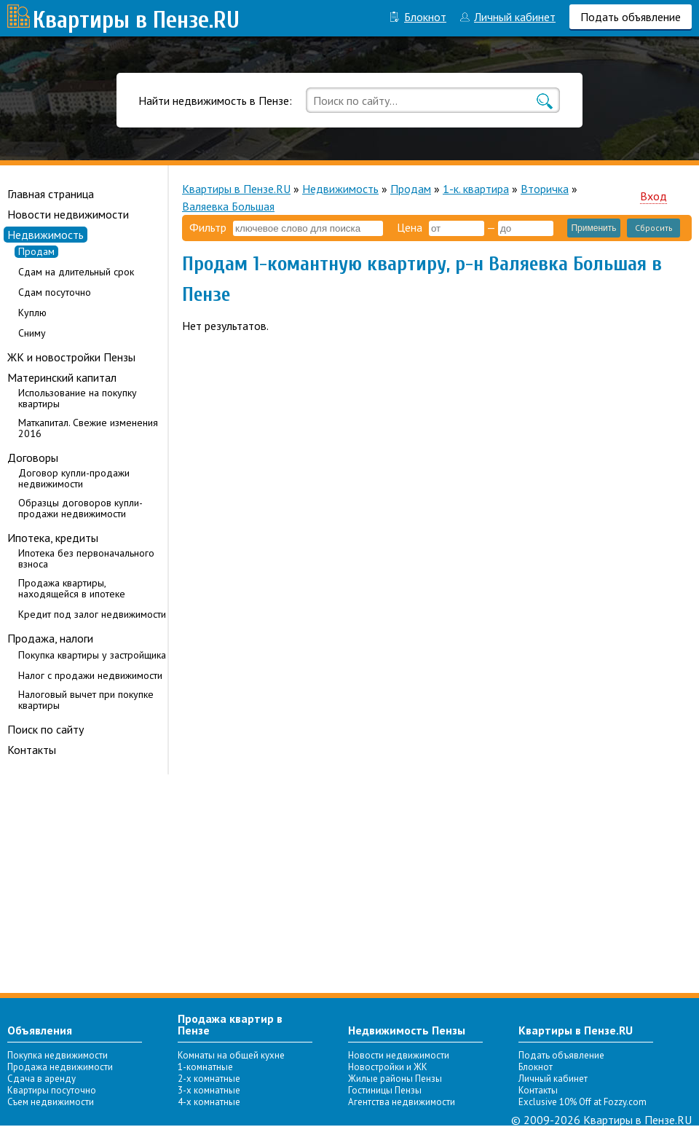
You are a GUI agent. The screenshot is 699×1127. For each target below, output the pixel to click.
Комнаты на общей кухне (231, 1055)
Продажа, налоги (50, 638)
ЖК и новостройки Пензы (71, 357)
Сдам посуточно (54, 292)
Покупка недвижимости (57, 1055)
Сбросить (654, 227)
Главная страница (50, 193)
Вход (653, 196)
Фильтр (207, 227)
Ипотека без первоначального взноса (86, 559)
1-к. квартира (476, 188)
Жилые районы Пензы (395, 1078)
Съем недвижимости (50, 1102)
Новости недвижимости (68, 214)
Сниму (32, 333)
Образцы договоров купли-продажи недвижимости (80, 508)
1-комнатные (205, 1067)
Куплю (32, 312)
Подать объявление (630, 16)
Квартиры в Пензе (121, 20)
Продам (36, 252)
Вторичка (545, 188)
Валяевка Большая (228, 206)
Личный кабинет (515, 16)
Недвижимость (45, 234)
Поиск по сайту (45, 729)
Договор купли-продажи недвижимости (74, 479)
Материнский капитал (61, 377)
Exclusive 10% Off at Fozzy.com (582, 1102)
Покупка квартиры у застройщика (92, 655)
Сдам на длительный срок (76, 272)
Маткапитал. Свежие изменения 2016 (88, 428)
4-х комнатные (209, 1102)
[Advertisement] (349, 884)
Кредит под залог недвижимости (92, 614)
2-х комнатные (209, 1078)
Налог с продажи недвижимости (90, 675)
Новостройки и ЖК (387, 1067)
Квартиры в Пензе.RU (236, 188)
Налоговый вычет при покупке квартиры (86, 700)
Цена (409, 227)
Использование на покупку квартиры (77, 398)
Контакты (31, 749)
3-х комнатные (209, 1090)
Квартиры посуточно (51, 1090)
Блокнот (425, 16)
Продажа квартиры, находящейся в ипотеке (71, 589)
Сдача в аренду (41, 1078)
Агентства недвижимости (401, 1102)
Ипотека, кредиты (52, 537)
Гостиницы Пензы (385, 1090)
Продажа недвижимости (60, 1067)
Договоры (32, 457)
